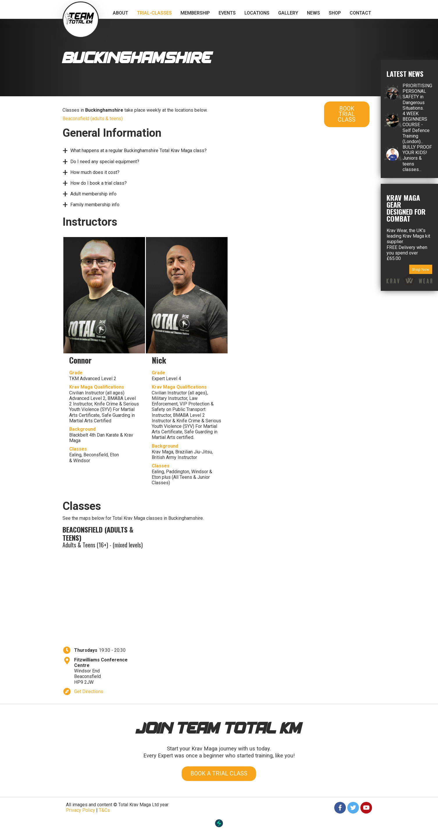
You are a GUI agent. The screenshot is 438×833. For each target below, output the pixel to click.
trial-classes (154, 13)
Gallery (288, 13)
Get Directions (88, 691)
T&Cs (104, 810)
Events (227, 13)
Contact (360, 13)
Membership (195, 13)
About (120, 13)
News (313, 13)
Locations (256, 13)
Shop (335, 13)
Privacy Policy (80, 810)
